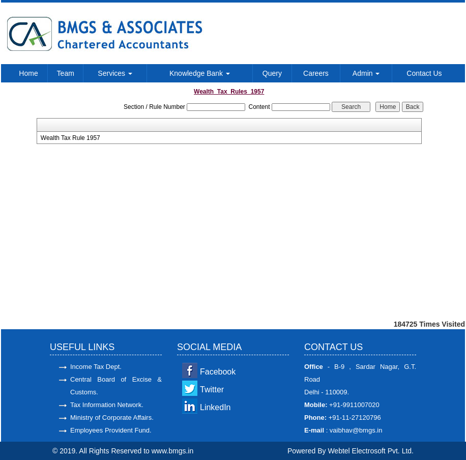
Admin (366, 73)
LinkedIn (215, 407)
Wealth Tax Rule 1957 (70, 137)
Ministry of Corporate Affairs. (112, 417)
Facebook (218, 371)
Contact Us (424, 73)
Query (272, 73)
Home (28, 73)
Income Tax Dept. (96, 366)
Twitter (212, 389)
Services (115, 73)
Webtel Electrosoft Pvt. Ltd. (371, 451)
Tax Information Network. (106, 405)
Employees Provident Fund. (111, 430)
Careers (316, 73)
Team (65, 73)
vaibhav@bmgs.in (355, 430)
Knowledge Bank (199, 73)
